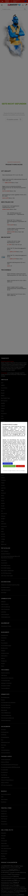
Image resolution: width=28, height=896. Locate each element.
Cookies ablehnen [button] (20, 466)
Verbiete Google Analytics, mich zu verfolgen (14, 471)
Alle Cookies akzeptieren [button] (9, 466)
